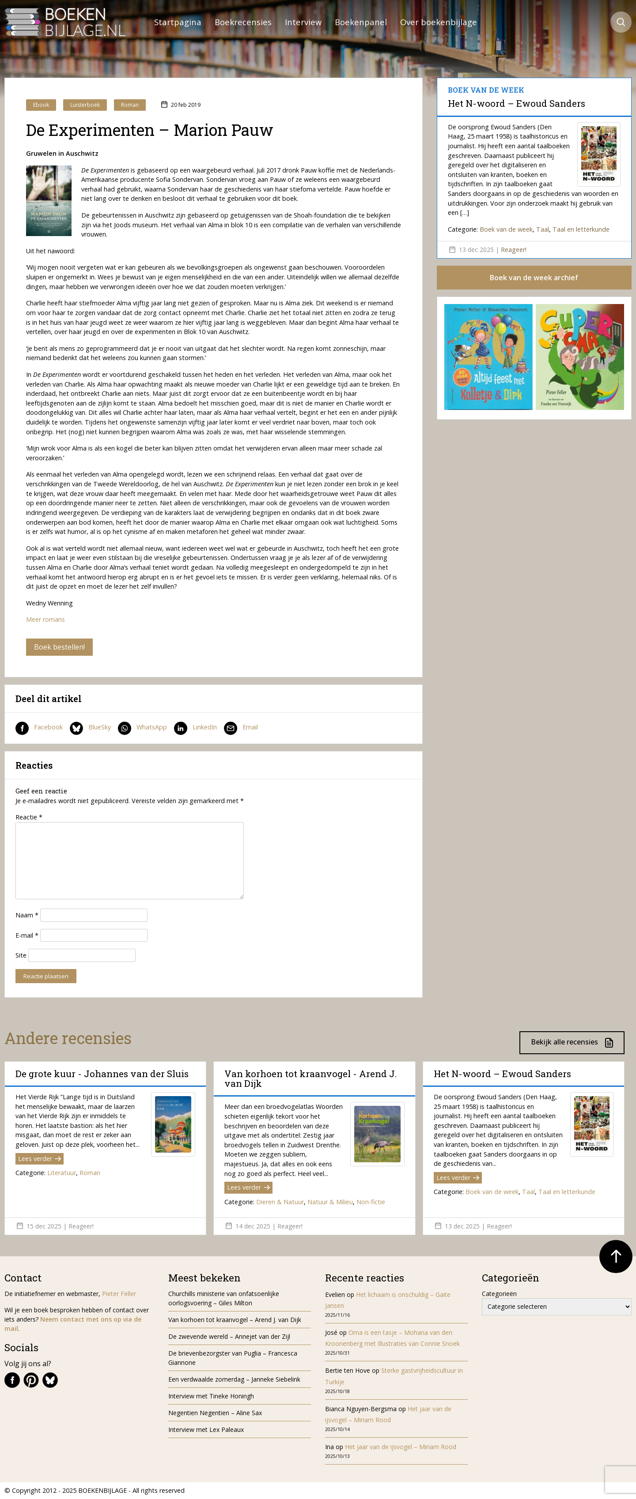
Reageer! (513, 249)
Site (20, 955)
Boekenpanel (361, 21)
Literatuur (61, 1172)
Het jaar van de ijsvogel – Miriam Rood (401, 1447)
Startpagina (177, 21)
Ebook (41, 105)
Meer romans (45, 619)
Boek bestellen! (59, 647)
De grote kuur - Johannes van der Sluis (102, 1073)
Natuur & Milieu (330, 1202)
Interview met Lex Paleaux (206, 1429)
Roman (130, 105)
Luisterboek (85, 105)
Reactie (28, 817)
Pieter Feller (119, 1293)
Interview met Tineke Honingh (211, 1396)
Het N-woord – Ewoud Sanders (516, 103)
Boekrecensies (243, 21)
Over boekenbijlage (438, 21)
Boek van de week (506, 229)
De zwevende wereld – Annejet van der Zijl (229, 1336)
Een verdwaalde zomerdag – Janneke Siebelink (234, 1379)
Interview (303, 21)
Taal (542, 229)
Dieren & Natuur (280, 1202)
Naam (26, 915)
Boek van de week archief (534, 277)
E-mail (26, 935)
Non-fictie (370, 1202)
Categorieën (499, 1293)
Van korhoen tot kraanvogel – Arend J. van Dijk (234, 1319)
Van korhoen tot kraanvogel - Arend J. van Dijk (310, 1078)
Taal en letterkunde (581, 229)
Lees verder (39, 1158)
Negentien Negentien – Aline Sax (216, 1413)
